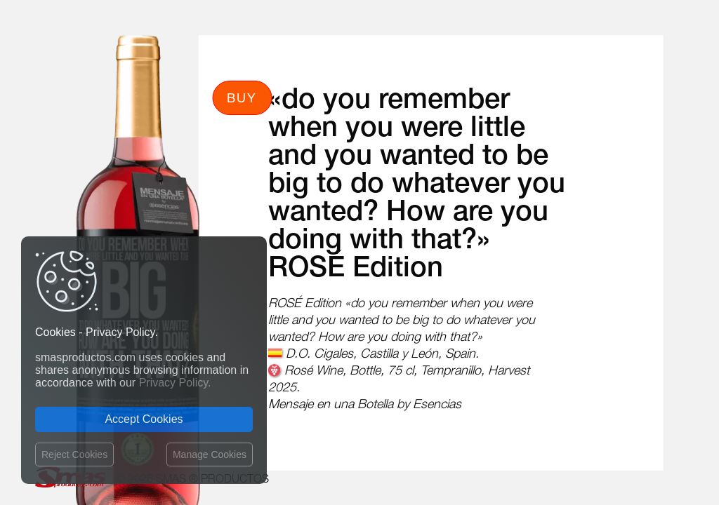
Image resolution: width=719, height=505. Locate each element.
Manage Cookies (209, 454)
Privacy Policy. (175, 383)
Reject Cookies (74, 454)
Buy (242, 97)
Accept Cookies (144, 419)
